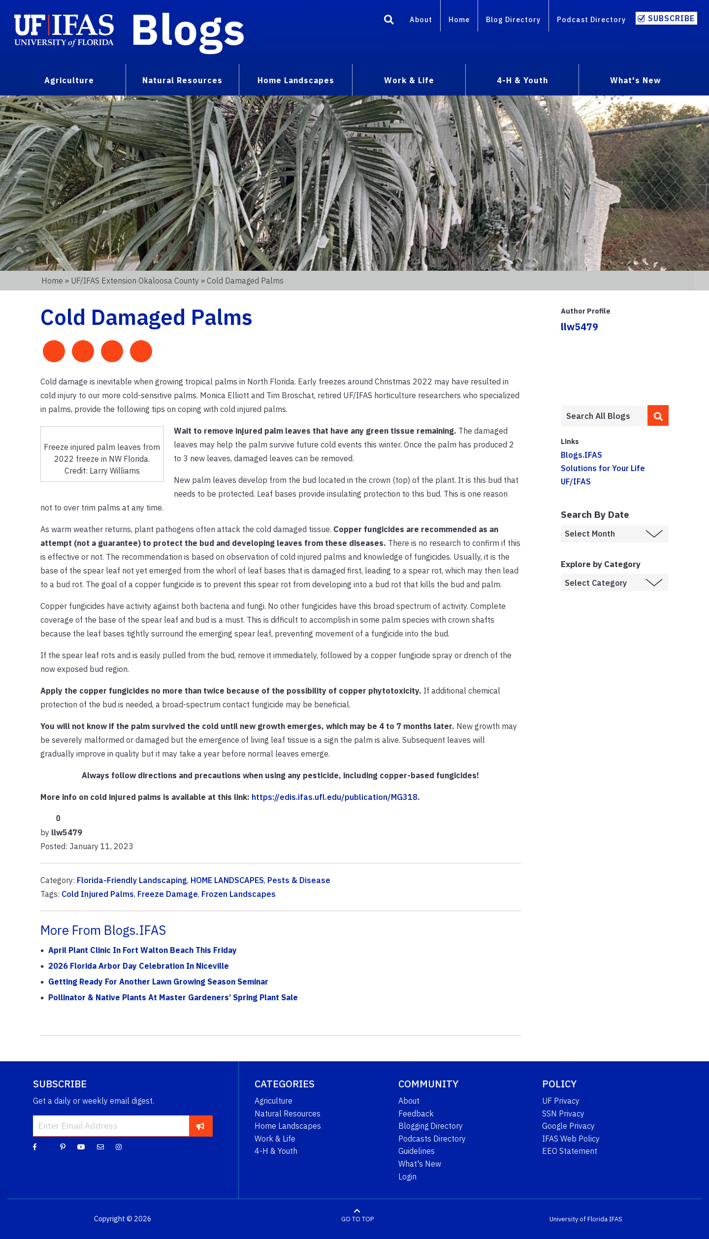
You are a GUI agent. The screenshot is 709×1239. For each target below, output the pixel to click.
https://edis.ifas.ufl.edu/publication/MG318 (335, 797)
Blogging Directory (430, 1126)
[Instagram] (119, 1146)
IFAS (615, 1219)
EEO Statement (569, 1151)
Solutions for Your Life (603, 468)
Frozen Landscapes (238, 894)
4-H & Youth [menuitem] (522, 80)
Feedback (416, 1113)
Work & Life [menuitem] (409, 80)
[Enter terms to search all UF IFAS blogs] (604, 416)
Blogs (188, 28)
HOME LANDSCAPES (227, 880)
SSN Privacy (563, 1113)
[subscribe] (200, 1125)
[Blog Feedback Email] (100, 1146)
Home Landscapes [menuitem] (296, 80)
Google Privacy (568, 1126)
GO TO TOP (357, 1219)
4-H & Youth (276, 1151)
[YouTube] (81, 1146)
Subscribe (671, 18)
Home (459, 19)
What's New (419, 1164)
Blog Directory (513, 19)
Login (407, 1176)
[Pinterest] (62, 1146)
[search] (658, 415)
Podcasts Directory (432, 1139)
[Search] (389, 21)
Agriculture (273, 1101)
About (421, 19)
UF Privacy (561, 1101)
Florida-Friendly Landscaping (132, 880)
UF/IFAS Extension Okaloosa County (135, 281)
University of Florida (578, 1219)
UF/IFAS (576, 481)
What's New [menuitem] (635, 80)
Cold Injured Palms (98, 894)
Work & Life (275, 1139)
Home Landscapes (288, 1126)
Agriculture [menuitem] (69, 80)
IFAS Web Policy (571, 1139)
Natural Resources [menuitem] (182, 80)
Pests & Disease (298, 880)
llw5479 (579, 326)
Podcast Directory (591, 19)
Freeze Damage (167, 894)
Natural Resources (288, 1113)
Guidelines (416, 1151)
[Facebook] (34, 1146)
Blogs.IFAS (581, 455)
